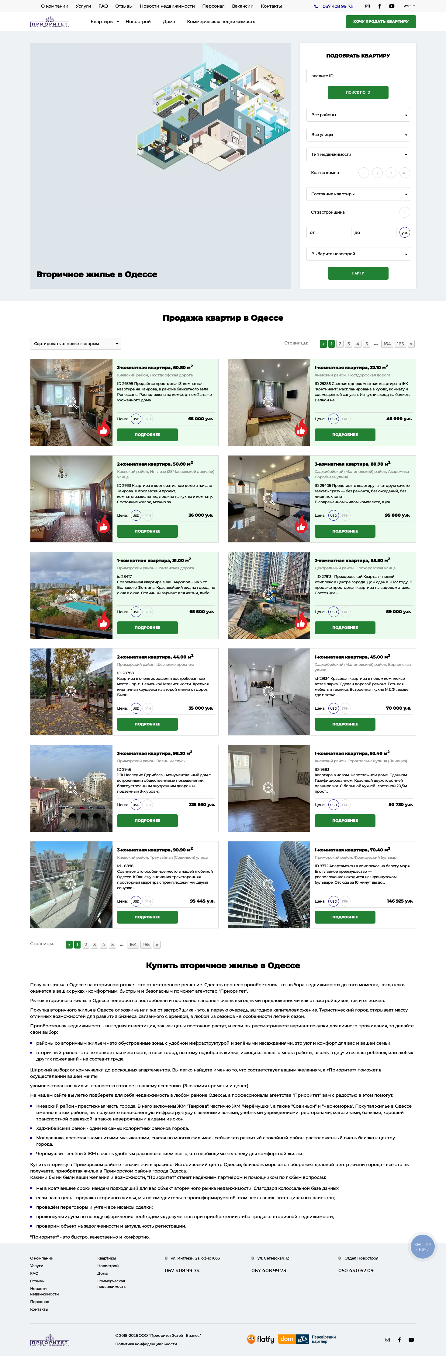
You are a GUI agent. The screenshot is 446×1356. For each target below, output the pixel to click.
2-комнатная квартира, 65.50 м (352, 560)
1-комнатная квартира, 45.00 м (352, 656)
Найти (358, 273)
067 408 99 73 (338, 6)
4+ (405, 173)
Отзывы (124, 6)
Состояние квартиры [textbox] (332, 194)
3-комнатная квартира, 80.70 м (352, 463)
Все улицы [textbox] (322, 135)
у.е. (405, 232)
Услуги (83, 6)
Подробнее (147, 434)
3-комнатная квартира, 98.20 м (154, 753)
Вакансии (243, 6)
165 (400, 344)
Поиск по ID (358, 92)
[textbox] (358, 254)
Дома (169, 21)
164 (387, 344)
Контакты (271, 6)
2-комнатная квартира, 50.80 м (155, 463)
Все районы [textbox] (323, 115)
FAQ (103, 6)
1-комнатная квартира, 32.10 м (351, 367)
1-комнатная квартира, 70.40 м (352, 849)
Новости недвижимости (167, 6)
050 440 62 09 (356, 1271)
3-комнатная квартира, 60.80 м (155, 367)
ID (119, 383)
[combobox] (358, 115)
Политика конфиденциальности (146, 1344)
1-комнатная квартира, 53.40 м (352, 753)
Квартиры (102, 21)
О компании (54, 6)
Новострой (138, 21)
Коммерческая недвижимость (221, 21)
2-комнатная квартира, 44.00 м (155, 656)
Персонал (213, 6)
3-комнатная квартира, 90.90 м (155, 849)
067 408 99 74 (182, 1271)
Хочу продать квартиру (381, 21)
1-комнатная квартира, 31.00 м (154, 560)
